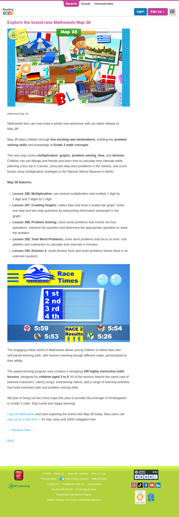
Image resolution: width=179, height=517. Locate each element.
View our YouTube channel (152, 485)
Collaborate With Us (73, 484)
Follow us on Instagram (133, 485)
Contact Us (53, 484)
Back (10, 440)
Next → (29, 430)
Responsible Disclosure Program (74, 494)
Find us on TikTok (140, 485)
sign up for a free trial (22, 419)
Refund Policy (99, 478)
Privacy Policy (48, 478)
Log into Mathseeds (21, 414)
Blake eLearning (19, 475)
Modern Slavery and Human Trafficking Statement (74, 499)
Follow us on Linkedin (157, 485)
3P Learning (19, 485)
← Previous (15, 430)
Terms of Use (98, 473)
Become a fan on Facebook (146, 485)
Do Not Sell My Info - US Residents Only (74, 489)
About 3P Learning (77, 473)
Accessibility (94, 484)
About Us (59, 473)
